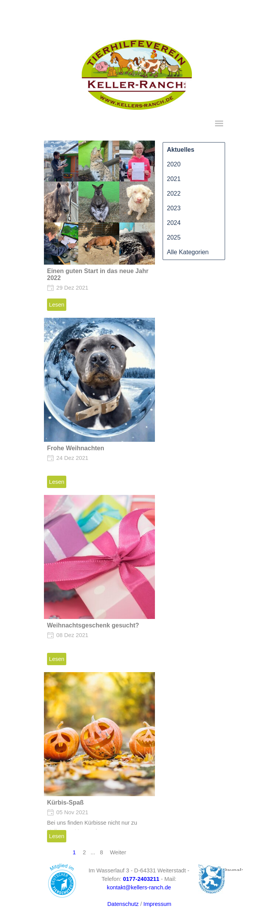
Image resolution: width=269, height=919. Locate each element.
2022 (174, 193)
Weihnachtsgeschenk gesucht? (93, 625)
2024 (174, 223)
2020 (174, 164)
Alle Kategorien (188, 252)
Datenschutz (122, 904)
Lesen (56, 305)
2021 (174, 179)
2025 (174, 237)
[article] (99, 227)
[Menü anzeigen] (219, 123)
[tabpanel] (245, 870)
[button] (141, 879)
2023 (174, 208)
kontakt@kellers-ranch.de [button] (139, 887)
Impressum (157, 904)
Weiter (118, 852)
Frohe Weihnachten (75, 448)
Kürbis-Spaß (65, 802)
